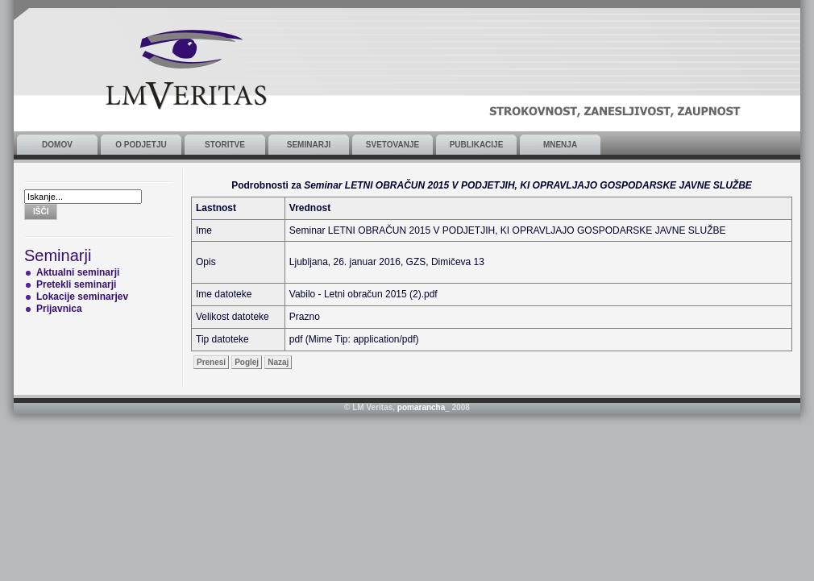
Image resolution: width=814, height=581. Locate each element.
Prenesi (211, 362)
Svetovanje (392, 144)
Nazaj (278, 362)
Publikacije (477, 144)
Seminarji (308, 144)
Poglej (247, 362)
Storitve (225, 144)
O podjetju (140, 144)
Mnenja (560, 144)
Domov (57, 144)
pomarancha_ (423, 407)
